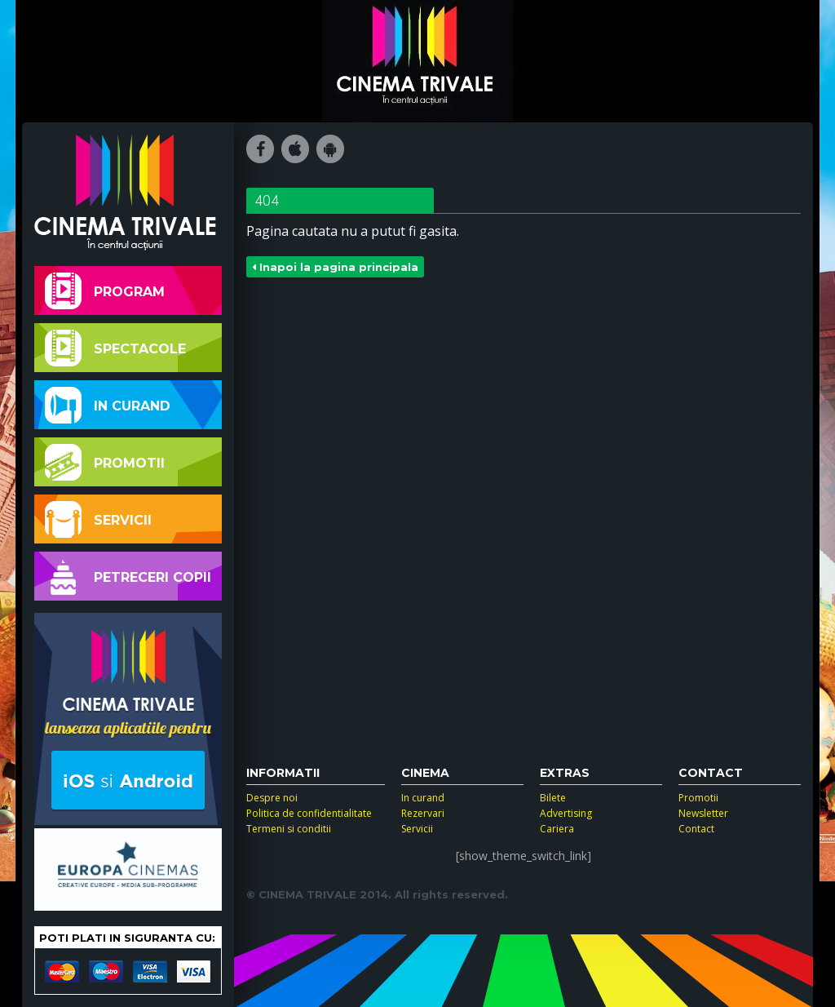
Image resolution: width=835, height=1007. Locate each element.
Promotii (105, 462)
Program (105, 291)
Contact (696, 829)
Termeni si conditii (288, 829)
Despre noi (272, 798)
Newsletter (703, 813)
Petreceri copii (128, 576)
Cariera (557, 829)
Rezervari (422, 813)
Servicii (98, 519)
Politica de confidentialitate (309, 813)
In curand (107, 405)
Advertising (566, 813)
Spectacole (115, 348)
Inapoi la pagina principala (335, 266)
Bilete (553, 798)
